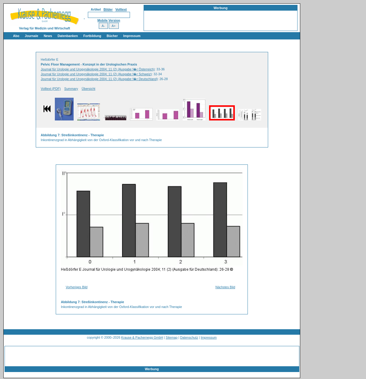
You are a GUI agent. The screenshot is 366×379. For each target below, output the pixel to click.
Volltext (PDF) (51, 88)
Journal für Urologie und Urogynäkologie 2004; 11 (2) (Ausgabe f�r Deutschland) (99, 79)
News (48, 36)
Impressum (132, 36)
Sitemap (172, 337)
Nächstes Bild (225, 287)
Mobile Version (108, 20)
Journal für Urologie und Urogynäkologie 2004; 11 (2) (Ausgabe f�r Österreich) (98, 69)
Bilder (108, 9)
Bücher (112, 36)
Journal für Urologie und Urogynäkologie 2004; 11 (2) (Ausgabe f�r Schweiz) (96, 74)
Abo (16, 36)
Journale (31, 36)
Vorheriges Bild (77, 287)
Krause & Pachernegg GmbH (142, 337)
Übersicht (88, 88)
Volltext (121, 9)
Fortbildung (92, 36)
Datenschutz (189, 337)
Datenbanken (68, 36)
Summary (71, 88)
